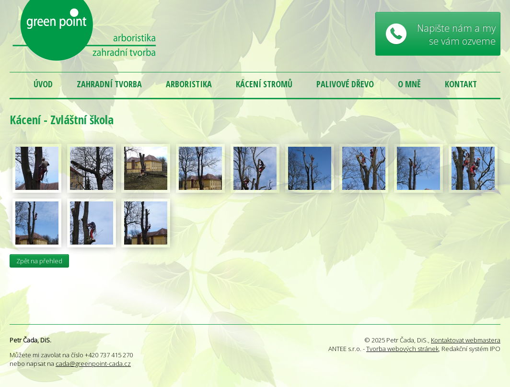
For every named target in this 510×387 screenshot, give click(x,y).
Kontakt (461, 84)
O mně (409, 84)
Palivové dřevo (345, 84)
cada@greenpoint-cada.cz (93, 363)
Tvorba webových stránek (402, 348)
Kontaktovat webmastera (465, 340)
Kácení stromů (264, 84)
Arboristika (189, 84)
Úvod (43, 84)
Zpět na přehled (39, 261)
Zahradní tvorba (109, 84)
